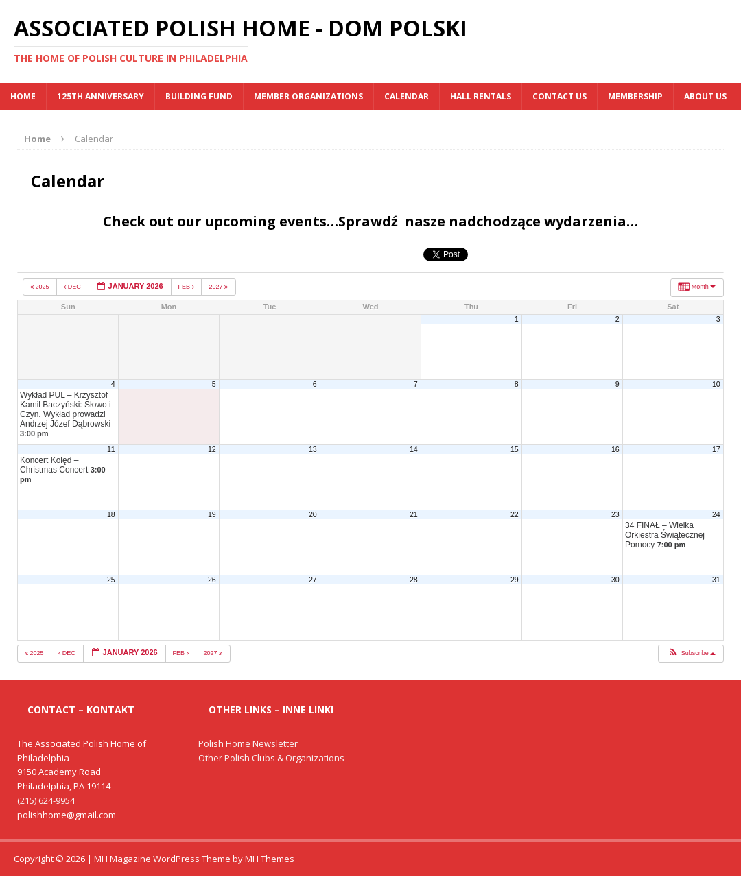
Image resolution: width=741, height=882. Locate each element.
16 (615, 449)
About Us (705, 96)
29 (514, 579)
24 (716, 514)
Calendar (406, 96)
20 (313, 514)
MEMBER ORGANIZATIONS (308, 96)
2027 (219, 286)
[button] (690, 653)
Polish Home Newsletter (248, 743)
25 (111, 579)
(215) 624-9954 (46, 800)
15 (514, 449)
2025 (40, 286)
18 (111, 514)
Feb (187, 286)
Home (23, 96)
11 (111, 449)
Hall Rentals (480, 96)
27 (313, 579)
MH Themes (269, 859)
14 (414, 449)
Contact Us (559, 96)
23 (615, 514)
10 (716, 384)
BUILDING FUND (199, 96)
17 (716, 449)
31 (716, 579)
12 (212, 449)
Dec (73, 286)
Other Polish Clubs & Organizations (271, 758)
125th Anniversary (100, 96)
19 (212, 514)
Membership (635, 96)
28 (414, 579)
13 (313, 449)
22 (514, 514)
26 (212, 579)
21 (414, 514)
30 (615, 579)
